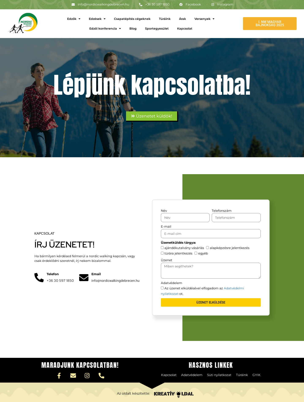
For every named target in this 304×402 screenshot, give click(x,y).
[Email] (83, 277)
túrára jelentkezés (178, 253)
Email (96, 274)
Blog (133, 28)
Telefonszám (222, 211)
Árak (182, 19)
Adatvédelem (171, 283)
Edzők (73, 18)
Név (164, 211)
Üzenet (166, 260)
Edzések (97, 18)
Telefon (53, 274)
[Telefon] (39, 277)
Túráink (165, 19)
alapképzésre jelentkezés (229, 248)
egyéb (203, 253)
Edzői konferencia (105, 28)
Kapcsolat (184, 28)
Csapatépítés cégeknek (132, 19)
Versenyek (204, 18)
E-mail (166, 226)
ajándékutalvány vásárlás (184, 248)
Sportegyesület (157, 28)
